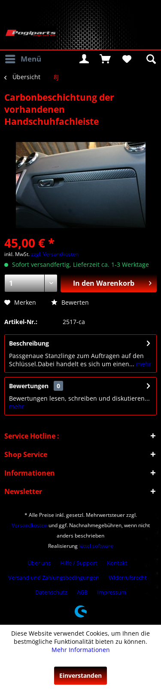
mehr (143, 364)
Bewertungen (29, 386)
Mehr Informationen (81, 650)
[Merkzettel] (126, 59)
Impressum (111, 592)
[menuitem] (23, 59)
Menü (23, 58)
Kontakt (117, 563)
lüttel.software (96, 546)
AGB (82, 592)
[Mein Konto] (84, 59)
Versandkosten (29, 525)
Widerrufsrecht (128, 577)
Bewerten (70, 302)
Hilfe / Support (78, 563)
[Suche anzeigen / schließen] (150, 59)
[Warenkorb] (105, 59)
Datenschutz (51, 592)
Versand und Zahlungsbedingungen (53, 577)
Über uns (39, 563)
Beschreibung (29, 343)
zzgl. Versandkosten (55, 254)
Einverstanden (80, 675)
